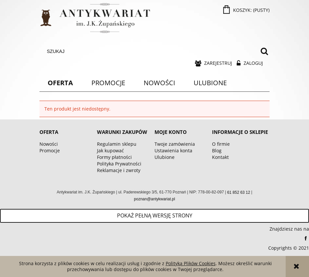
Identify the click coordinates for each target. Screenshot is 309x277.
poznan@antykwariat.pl (154, 199)
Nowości (48, 144)
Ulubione (164, 157)
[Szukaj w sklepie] (150, 51)
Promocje (49, 150)
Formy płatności (114, 157)
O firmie (221, 144)
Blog (217, 150)
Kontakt (220, 157)
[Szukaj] (264, 51)
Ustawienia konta (173, 150)
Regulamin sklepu (116, 144)
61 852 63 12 (238, 192)
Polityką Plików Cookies (191, 263)
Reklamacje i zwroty (118, 170)
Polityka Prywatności (119, 164)
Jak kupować (110, 150)
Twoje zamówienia (174, 144)
